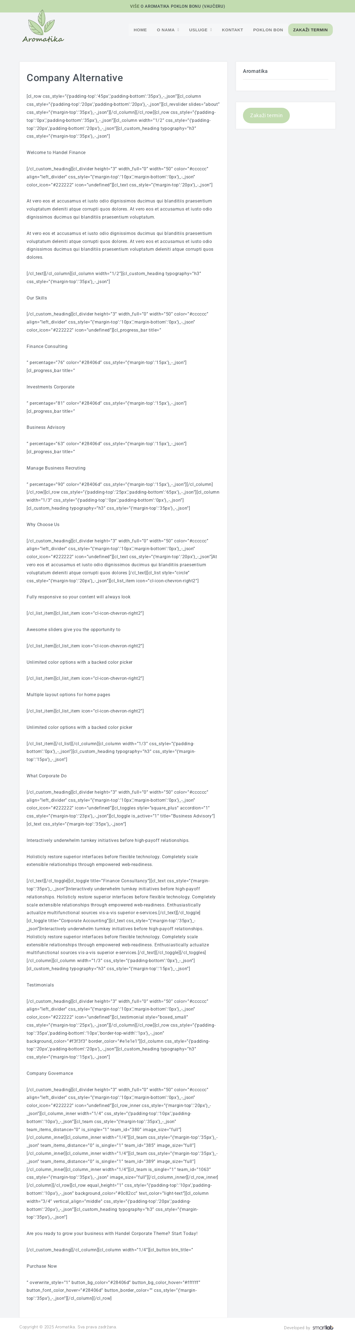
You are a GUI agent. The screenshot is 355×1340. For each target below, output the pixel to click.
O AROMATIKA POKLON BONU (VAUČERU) (183, 6)
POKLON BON (268, 29)
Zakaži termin (310, 29)
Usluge (200, 29)
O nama (168, 29)
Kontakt (232, 29)
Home (140, 29)
